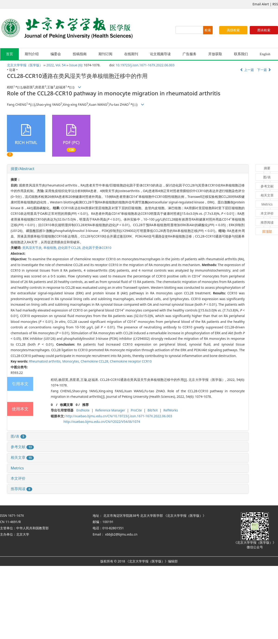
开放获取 (215, 54)
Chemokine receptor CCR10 (131, 361)
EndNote (82, 410)
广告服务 (189, 54)
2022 (50, 65)
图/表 (18, 436)
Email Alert (261, 4)
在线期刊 (131, 54)
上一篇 (247, 69)
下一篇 (264, 69)
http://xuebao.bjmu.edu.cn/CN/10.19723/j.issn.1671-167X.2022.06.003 (119, 416)
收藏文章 (66, 404)
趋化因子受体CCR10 (96, 247)
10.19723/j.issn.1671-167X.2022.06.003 (145, 65)
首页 (9, 54)
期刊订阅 (105, 54)
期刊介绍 (32, 54)
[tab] (127, 168)
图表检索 (263, 30)
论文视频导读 (160, 54)
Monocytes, (71, 361)
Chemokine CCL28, (95, 361)
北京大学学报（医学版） (25, 65)
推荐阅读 (21, 488)
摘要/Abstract (22, 168)
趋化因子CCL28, (70, 247)
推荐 (85, 404)
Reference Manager (110, 410)
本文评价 (18, 478)
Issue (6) (75, 65)
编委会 (56, 54)
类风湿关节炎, (32, 247)
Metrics (17, 468)
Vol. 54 (60, 65)
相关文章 (22, 457)
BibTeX (153, 410)
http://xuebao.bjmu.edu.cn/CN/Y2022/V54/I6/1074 (101, 421)
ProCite (136, 410)
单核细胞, (50, 247)
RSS (275, 4)
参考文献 (22, 446)
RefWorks (170, 410)
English (265, 54)
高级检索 (233, 30)
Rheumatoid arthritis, (45, 361)
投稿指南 (80, 54)
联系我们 (241, 54)
